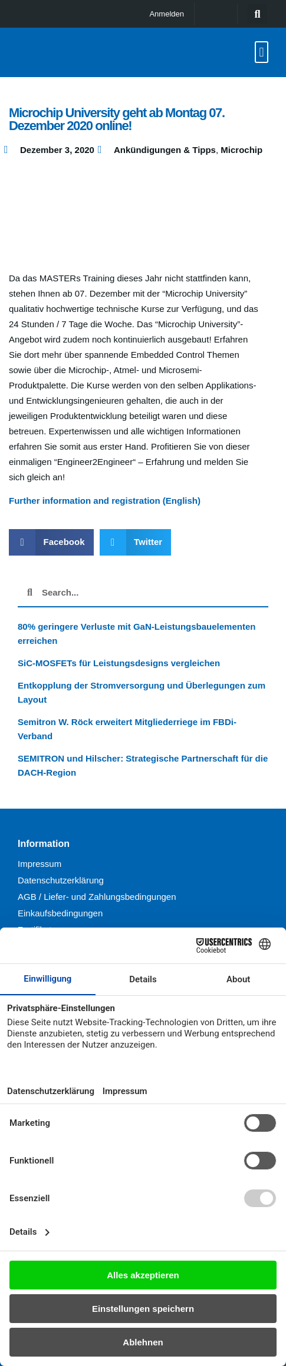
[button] (257, 14)
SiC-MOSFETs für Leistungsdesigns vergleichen (119, 663)
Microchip (241, 150)
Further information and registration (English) (104, 501)
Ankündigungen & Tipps (165, 150)
